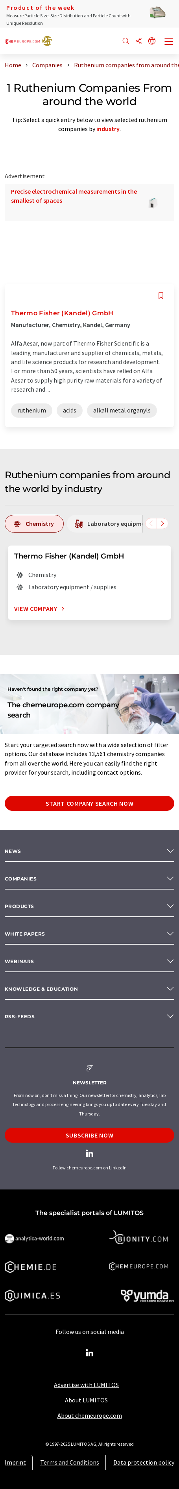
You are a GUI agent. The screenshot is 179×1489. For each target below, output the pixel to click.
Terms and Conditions (69, 1462)
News (13, 851)
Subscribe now (89, 1135)
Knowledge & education (41, 989)
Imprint (15, 1462)
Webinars (19, 961)
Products (19, 906)
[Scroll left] (151, 523)
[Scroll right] (162, 523)
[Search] (125, 41)
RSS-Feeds (20, 1016)
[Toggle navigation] (169, 42)
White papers (25, 934)
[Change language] (151, 41)
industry (108, 129)
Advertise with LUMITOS (86, 1385)
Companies (21, 879)
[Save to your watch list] (161, 295)
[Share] (138, 41)
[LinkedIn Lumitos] (89, 1353)
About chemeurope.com (89, 1415)
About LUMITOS (86, 1400)
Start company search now (89, 803)
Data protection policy (143, 1462)
